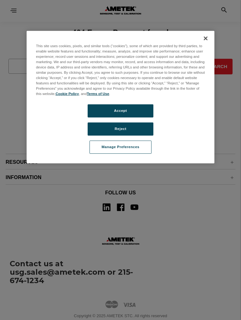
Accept (120, 110)
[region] (120, 97)
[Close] (206, 38)
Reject (120, 129)
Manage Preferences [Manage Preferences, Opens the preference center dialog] (121, 147)
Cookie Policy (67, 94)
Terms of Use (98, 94)
